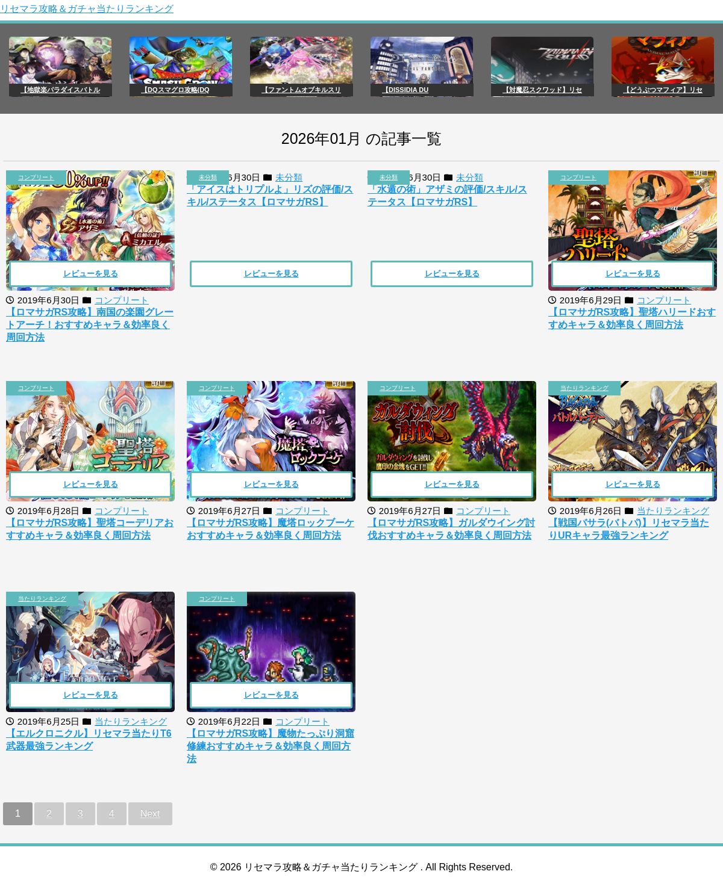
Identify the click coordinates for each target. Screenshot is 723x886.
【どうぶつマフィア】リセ (663, 89)
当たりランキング (584, 388)
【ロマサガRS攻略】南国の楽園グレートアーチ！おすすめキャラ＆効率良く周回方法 (90, 324)
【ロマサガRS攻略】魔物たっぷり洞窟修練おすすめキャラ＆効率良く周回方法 (270, 746)
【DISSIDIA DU (405, 89)
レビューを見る (90, 273)
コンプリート (36, 177)
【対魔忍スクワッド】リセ (542, 89)
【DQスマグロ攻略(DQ (175, 89)
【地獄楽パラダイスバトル (60, 89)
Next (150, 813)
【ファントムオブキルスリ (301, 89)
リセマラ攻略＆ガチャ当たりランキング (87, 9)
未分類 (208, 177)
